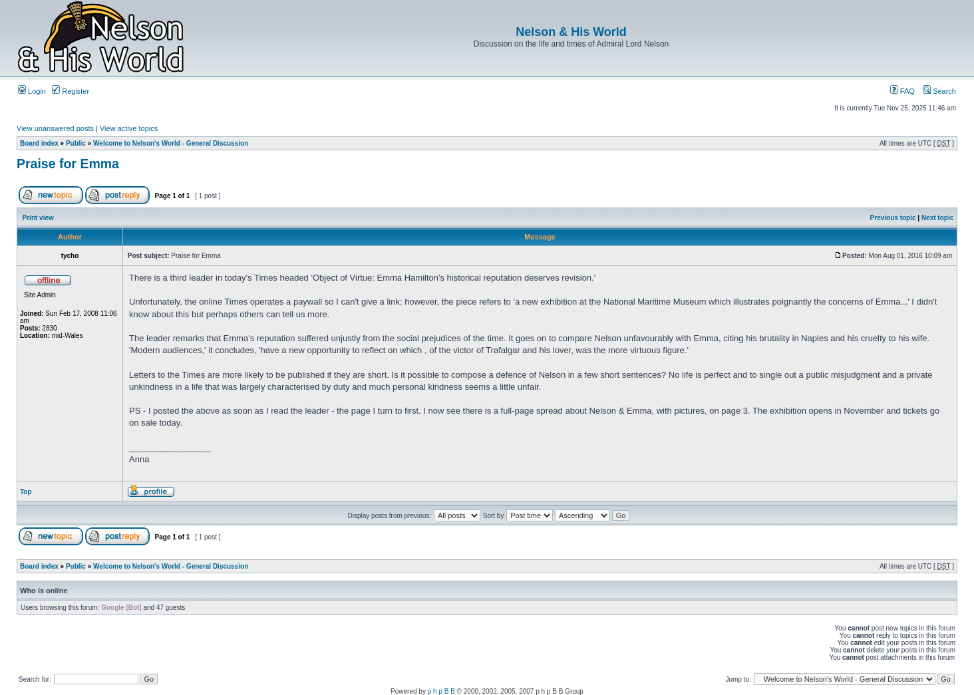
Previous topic (893, 217)
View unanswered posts (55, 128)
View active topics (129, 128)
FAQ (902, 91)
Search (939, 91)
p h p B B (441, 691)
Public (76, 143)
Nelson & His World (571, 32)
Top (26, 491)
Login (32, 91)
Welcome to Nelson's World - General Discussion (170, 143)
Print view (38, 217)
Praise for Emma (68, 163)
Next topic (937, 217)
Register (70, 91)
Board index (39, 143)
